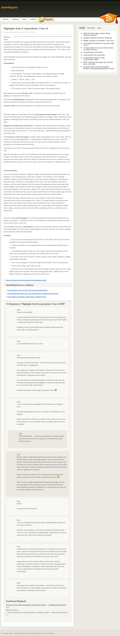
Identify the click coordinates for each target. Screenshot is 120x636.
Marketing (28, 36)
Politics (33, 36)
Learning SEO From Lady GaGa (94, 55)
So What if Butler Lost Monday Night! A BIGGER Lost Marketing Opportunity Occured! (98, 67)
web (45, 280)
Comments (91, 28)
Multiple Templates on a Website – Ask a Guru (98, 41)
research (28, 280)
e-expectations (14, 280)
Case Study (16, 36)
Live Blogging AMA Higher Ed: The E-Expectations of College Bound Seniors (32, 293)
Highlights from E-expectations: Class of (26, 28)
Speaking (15, 19)
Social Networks (49, 36)
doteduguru (9, 7)
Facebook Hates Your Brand (92, 52)
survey (41, 280)
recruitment (67, 36)
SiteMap (50, 633)
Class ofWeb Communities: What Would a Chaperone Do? (26, 297)
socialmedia (35, 280)
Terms (45, 633)
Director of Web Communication (15, 32)
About (24, 19)
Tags (99, 28)
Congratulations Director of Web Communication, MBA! (94, 58)
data (7, 280)
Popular (82, 28)
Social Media (40, 36)
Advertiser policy (37, 633)
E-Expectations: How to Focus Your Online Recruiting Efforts (27, 290)
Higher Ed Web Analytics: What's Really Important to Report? (96, 34)
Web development (59, 36)
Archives (33, 19)
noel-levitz (22, 280)
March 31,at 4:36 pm (12, 610)
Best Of (5, 19)
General (22, 36)
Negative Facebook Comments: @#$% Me (97, 38)
